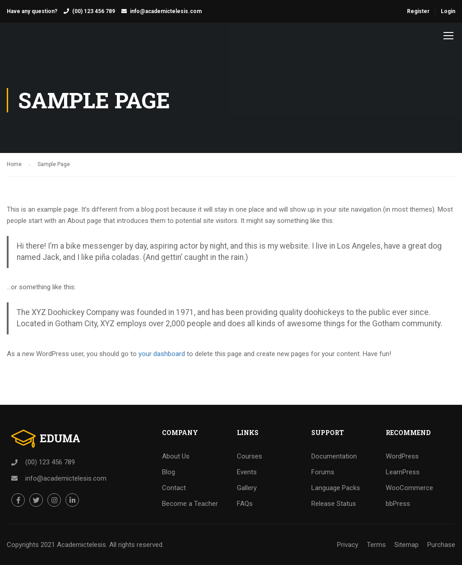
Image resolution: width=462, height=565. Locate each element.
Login (448, 11)
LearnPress (403, 472)
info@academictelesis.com (166, 11)
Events (247, 472)
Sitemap (406, 545)
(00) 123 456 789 (93, 11)
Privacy (347, 545)
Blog (168, 472)
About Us (175, 456)
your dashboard (162, 354)
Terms (376, 545)
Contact (174, 488)
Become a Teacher (190, 504)
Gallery (247, 488)
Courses (249, 456)
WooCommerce (409, 488)
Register (418, 11)
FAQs (245, 504)
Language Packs (335, 488)
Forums (322, 472)
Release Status (333, 504)
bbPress (398, 504)
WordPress (402, 456)
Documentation (334, 456)
